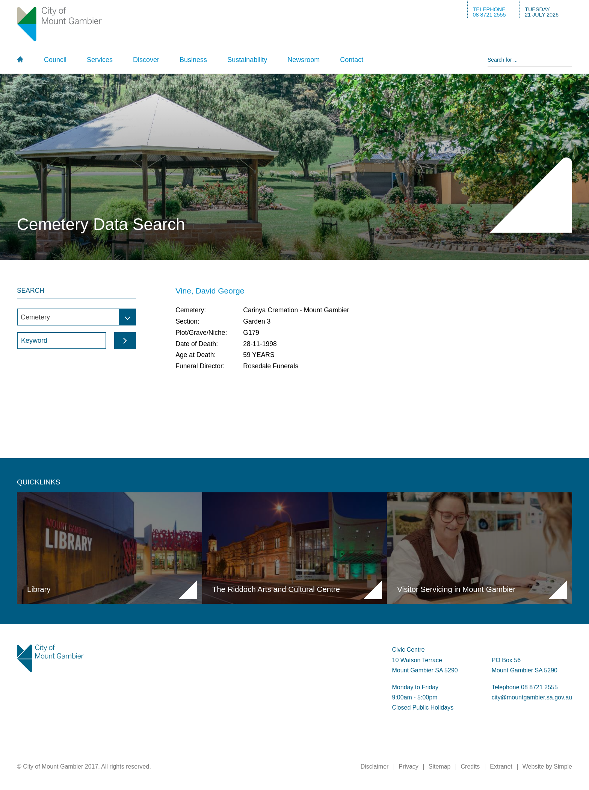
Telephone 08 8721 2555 (525, 687)
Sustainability (247, 60)
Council (55, 60)
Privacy (408, 766)
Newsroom (303, 60)
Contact (351, 60)
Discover (146, 60)
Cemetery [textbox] (35, 317)
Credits (470, 766)
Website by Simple (547, 766)
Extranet (501, 766)
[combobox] (76, 317)
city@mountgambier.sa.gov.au (532, 697)
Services (100, 60)
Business (193, 60)
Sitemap (440, 766)
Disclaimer (375, 766)
